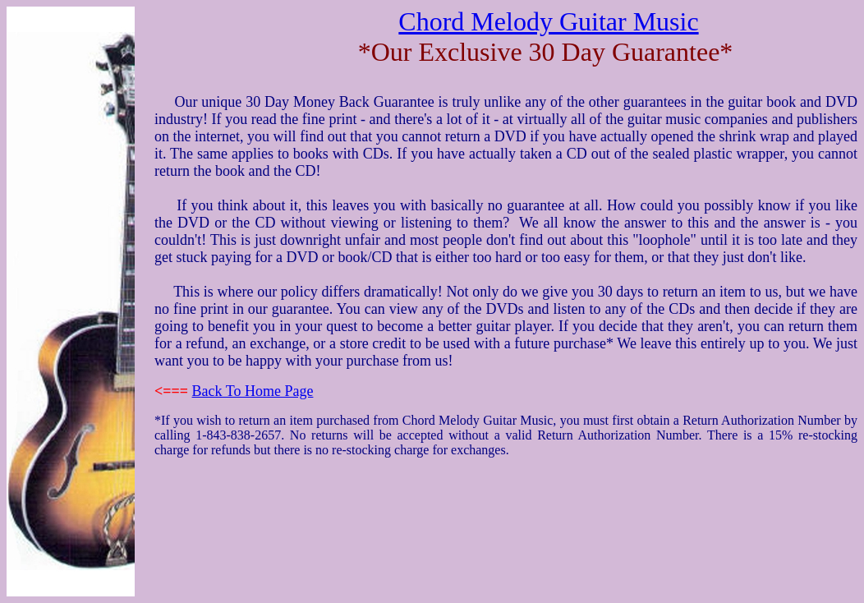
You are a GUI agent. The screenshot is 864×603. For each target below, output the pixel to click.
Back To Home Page (253, 391)
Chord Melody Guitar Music (548, 21)
